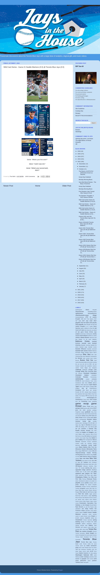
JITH (76, 426)
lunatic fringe (85, 438)
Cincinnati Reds (92, 371)
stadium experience (87, 523)
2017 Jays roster (87, 320)
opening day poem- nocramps (84, 138)
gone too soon (80, 410)
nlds (95, 460)
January (81, 286)
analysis (77, 334)
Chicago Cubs (92, 369)
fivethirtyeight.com (92, 397)
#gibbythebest (79, 313)
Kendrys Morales (85, 430)
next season (85, 460)
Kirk (92, 430)
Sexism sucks (87, 516)
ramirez (86, 490)
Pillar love (94, 477)
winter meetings (84, 557)
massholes (83, 441)
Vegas (80, 551)
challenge (78, 369)
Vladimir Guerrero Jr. (84, 553)
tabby (92, 527)
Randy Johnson (93, 490)
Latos (83, 434)
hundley (95, 421)
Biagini (82, 352)
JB (91, 424)
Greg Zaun (94, 412)
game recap (82, 403)
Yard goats (85, 562)
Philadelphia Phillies (81, 477)
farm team (85, 393)
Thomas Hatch (79, 537)
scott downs (94, 510)
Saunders (87, 510)
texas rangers (90, 533)
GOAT (95, 408)
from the (77, 401)
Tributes (86, 547)
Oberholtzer (85, 464)
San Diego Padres (87, 508)
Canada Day (83, 366)
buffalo (85, 362)
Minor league (78, 450)
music (95, 454)
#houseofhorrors (92, 313)
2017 (79, 300)
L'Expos (77, 432)
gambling (94, 401)
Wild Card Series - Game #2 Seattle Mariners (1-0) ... (87, 204)
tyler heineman (82, 549)
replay (89, 495)
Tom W (92, 537)
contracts (94, 379)
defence (95, 382)
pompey (91, 482)
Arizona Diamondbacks (81, 335)
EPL (83, 392)
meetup (95, 443)
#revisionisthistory (79, 317)
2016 (79, 302)
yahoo (89, 560)
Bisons (91, 352)
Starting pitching (79, 525)
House (77, 419)
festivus (83, 395)
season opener (79, 512)
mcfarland (94, 441)
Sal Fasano (91, 507)
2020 (79, 292)
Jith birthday (81, 426)
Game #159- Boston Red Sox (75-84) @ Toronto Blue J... (87, 246)
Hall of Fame (88, 413)
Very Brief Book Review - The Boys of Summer (87, 182)
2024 (79, 156)
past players (85, 473)
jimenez (95, 424)
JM (76, 144)
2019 (79, 295)
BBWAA (90, 350)
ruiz (81, 505)
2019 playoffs (79, 324)
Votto (91, 553)
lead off (93, 434)
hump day (86, 421)
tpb (84, 545)
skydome (87, 518)
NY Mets (77, 462)
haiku (83, 413)
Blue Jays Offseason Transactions (89, 356)
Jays (80, 424)
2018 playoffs (93, 322)
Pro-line (88, 486)
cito (76, 373)
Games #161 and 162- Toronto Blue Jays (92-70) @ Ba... (87, 218)
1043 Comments (30, 176)
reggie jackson (93, 493)
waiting (95, 553)
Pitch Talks (78, 479)
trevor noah (81, 547)
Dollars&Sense (93, 388)
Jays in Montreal (85, 425)
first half (95, 395)
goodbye (89, 410)
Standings (78, 131)
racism (87, 488)
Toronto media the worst (90, 543)
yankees (94, 560)
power (95, 482)
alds (83, 330)
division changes (90, 386)
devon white (82, 386)
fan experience (78, 393)
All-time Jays (93, 332)
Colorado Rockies (81, 377)
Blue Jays (86, 354)
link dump (87, 436)
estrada (86, 392)
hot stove (94, 417)
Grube (76, 413)
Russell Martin (93, 505)
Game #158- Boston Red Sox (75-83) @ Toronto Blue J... (87, 256)
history (83, 415)
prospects (82, 488)
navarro (77, 458)
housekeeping (82, 419)
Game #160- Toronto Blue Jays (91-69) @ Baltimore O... (87, 235)
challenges (84, 369)
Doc (95, 386)
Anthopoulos (89, 333)
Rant (81, 492)
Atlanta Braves (84, 337)
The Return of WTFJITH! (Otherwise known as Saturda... (86, 173)
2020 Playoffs (87, 324)
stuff (82, 527)
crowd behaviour (86, 381)
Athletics (77, 337)
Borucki (77, 360)
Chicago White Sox (81, 371)
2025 (79, 154)
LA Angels (83, 432)
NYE (90, 462)
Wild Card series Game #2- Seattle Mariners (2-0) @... (87, 200)
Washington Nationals (82, 555)
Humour (77, 421)
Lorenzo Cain (78, 438)
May (80, 276)
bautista (86, 350)
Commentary (93, 377)
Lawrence (88, 434)
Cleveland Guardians (90, 373)
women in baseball (80, 558)
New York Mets (84, 458)
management (89, 439)
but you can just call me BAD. (83, 364)
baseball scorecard (92, 348)
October (81, 169)
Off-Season (78, 466)
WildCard (77, 556)
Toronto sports (79, 545)
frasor (88, 399)
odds (90, 464)
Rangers (77, 492)
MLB (83, 451)
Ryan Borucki (79, 507)
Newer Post (8, 186)
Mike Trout (91, 447)
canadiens (89, 366)
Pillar (89, 477)
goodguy (95, 410)
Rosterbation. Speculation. (86, 503)
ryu (84, 507)
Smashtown (78, 520)
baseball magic (83, 347)
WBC (91, 555)
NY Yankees (84, 462)
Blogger (60, 570)
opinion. (95, 468)
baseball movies (92, 347)
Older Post (66, 186)
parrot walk (90, 471)
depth (90, 384)
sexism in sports (79, 516)
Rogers (88, 501)
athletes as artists (92, 335)
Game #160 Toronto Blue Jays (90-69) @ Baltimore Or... (87, 241)
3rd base (93, 324)
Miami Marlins (83, 447)
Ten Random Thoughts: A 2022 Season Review (86, 196)
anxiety (95, 334)
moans (89, 452)
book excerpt (86, 358)
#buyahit (95, 309)
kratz (95, 430)
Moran (84, 454)
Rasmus (92, 492)
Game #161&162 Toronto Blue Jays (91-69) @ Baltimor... (86, 224)
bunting (95, 362)
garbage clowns (79, 408)
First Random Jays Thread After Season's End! (86, 192)
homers (84, 417)
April (80, 278)
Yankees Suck (79, 562)
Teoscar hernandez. (80, 533)
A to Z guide (89, 326)
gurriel (80, 413)
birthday (87, 352)
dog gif (84, 388)
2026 (79, 151)
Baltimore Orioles (82, 341)
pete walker (94, 475)
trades (88, 545)
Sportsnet (90, 519)
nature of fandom (92, 456)
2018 (79, 297)
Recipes (77, 113)
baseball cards (86, 343)
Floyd (84, 399)
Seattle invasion (87, 512)
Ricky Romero (78, 497)
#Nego (95, 315)
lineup (82, 436)
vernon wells (86, 551)
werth (95, 555)
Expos (90, 392)
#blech (87, 309)
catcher (77, 367)
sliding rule (94, 518)
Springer (83, 521)
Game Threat (86, 406)
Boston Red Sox (86, 360)
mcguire (77, 443)
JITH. (86, 426)
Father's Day (91, 393)
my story (77, 456)
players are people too (91, 481)
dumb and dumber (91, 390)
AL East (90, 328)
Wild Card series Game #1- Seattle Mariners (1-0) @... (87, 208)
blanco (95, 352)
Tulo (76, 549)
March (81, 281)
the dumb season (88, 535)
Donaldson (78, 390)
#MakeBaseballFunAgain (82, 315)
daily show (84, 382)
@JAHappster (78, 309)
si (96, 516)
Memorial (77, 445)
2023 (79, 159)
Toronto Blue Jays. (86, 542)
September (82, 266)
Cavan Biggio (84, 367)
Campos (77, 366)
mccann (89, 441)
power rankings (79, 484)
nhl (89, 460)
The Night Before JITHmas (83, 140)
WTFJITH (83, 560)
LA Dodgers (90, 432)
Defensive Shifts (79, 384)
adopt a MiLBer (84, 328)
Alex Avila (86, 330)
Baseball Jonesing (85, 345)
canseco (95, 366)
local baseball (93, 436)
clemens (80, 373)
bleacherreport (78, 354)
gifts (88, 408)
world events (90, 558)
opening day (88, 468)
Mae (90, 438)
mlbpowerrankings (80, 452)
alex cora (91, 330)
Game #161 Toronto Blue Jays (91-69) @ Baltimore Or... (87, 229)
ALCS (80, 330)
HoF (90, 415)
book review (93, 358)
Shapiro (93, 516)
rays (95, 492)
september (84, 514)
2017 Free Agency (88, 319)
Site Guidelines (79, 108)
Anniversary (83, 333)
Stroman (77, 527)
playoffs (77, 482)
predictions (78, 486)
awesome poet (93, 337)
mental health (92, 445)
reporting (94, 495)
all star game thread (81, 332)
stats (86, 525)
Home (37, 186)
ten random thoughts (86, 531)
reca (76, 493)
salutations (78, 508)
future (89, 401)
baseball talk (79, 350)
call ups (95, 364)
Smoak (85, 519)
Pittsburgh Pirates (92, 479)
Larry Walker (78, 434)
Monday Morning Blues (85, 179)
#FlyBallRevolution (92, 311)
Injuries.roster (78, 423)
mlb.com (94, 451)
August (81, 268)
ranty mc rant (86, 492)
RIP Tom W (79, 66)
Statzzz (91, 525)
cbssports (94, 367)
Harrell (92, 413)
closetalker (94, 375)
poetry (87, 482)
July (80, 271)
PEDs (76, 475)
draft (84, 390)
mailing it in (81, 439)
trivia (90, 547)
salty (95, 507)
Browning (81, 362)
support (85, 527)
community (79, 379)
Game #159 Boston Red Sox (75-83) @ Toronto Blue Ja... (87, 251)
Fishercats (77, 397)
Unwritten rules (90, 549)
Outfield (77, 471)
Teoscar (95, 531)
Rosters (77, 129)
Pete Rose (87, 475)
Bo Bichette (78, 358)
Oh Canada (81, 468)
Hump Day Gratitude (85, 177)
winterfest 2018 (93, 556)
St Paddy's (88, 521)
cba (90, 367)
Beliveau (95, 350)
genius (85, 408)
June (80, 273)
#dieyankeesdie (79, 311)
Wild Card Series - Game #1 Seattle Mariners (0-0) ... (87, 213)
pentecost (81, 475)
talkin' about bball (84, 529)
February (82, 284)
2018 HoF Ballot (84, 322)
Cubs (92, 381)
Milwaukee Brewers (80, 449)
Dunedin (77, 392)
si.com (77, 518)
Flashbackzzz (79, 399)
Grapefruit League (79, 412)
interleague (85, 423)
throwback (86, 537)
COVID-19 (78, 381)
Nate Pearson (83, 456)
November (82, 166)
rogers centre (93, 501)
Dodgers (77, 388)
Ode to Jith (94, 464)
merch (76, 447)
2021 (79, 289)
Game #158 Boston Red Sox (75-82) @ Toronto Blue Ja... (87, 261)
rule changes (86, 505)
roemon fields (82, 501)
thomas (95, 535)
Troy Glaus (94, 547)
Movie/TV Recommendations (83, 115)
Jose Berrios (91, 426)
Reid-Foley (78, 495)
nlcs (93, 460)
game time (94, 406)
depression (86, 384)
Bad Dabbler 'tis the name (83, 339)
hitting (87, 415)
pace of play (83, 471)
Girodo (91, 408)
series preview (93, 514)
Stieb (95, 525)
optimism (88, 470)
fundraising (84, 401)
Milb (96, 447)
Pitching (84, 479)
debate (90, 382)
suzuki (89, 527)
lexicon (79, 436)
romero (77, 503)
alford (95, 330)
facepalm (94, 392)
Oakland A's (79, 464)
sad (86, 507)
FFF (87, 395)
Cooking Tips (79, 111)
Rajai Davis (81, 490)
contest (87, 379)
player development (80, 481)
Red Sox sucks (83, 494)
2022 (79, 161)
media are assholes (86, 443)
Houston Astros (92, 419)
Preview (84, 486)
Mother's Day (90, 454)
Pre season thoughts (91, 484)
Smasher (78, 142)
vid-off (91, 551)
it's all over (91, 423)
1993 (82, 319)
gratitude (87, 412)
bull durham (90, 362)
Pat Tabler (94, 473)
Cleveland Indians (82, 375)
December (82, 164)
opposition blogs (80, 470)
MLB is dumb (88, 450)
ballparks (94, 339)
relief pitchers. (84, 495)
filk (88, 395)
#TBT (86, 317)
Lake (95, 432)
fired (91, 395)
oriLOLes (94, 470)
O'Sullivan (94, 462)
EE (80, 392)
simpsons (82, 518)
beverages (77, 352)
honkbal (89, 417)
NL (90, 460)
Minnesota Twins (92, 449)
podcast (82, 482)
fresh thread (93, 399)
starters (95, 523)
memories (84, 445)
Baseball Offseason (80, 349)
